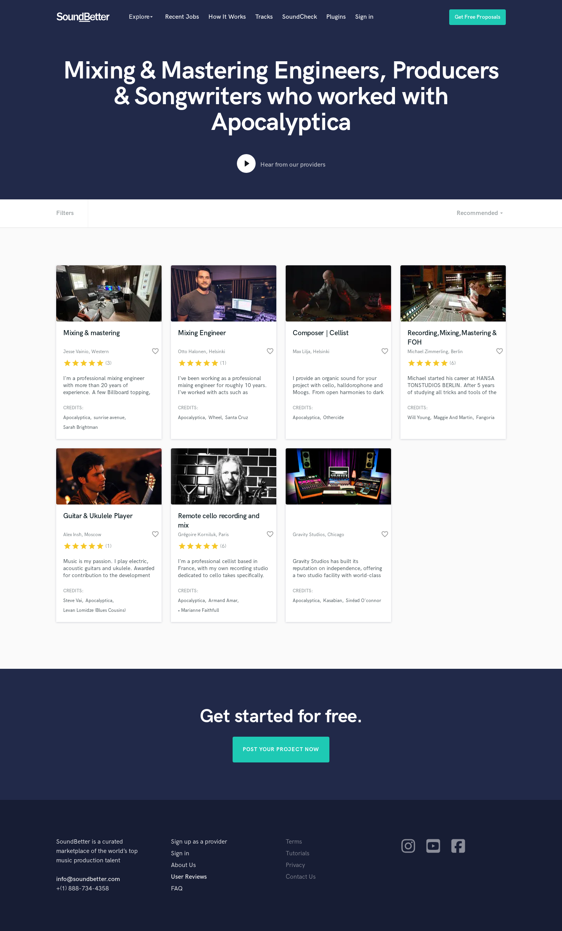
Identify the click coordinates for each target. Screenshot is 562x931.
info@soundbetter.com (88, 879)
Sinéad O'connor (363, 601)
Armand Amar (222, 601)
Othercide (333, 418)
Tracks (264, 17)
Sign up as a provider (199, 842)
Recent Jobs (182, 17)
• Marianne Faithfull (198, 610)
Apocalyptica (76, 418)
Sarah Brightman (80, 427)
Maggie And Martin (453, 418)
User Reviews (189, 877)
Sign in (364, 17)
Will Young (418, 418)
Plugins (336, 17)
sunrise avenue (109, 418)
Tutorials (297, 853)
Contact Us (301, 877)
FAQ (177, 888)
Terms (294, 842)
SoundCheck (299, 17)
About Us (183, 865)
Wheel (215, 418)
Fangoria (485, 418)
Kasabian (332, 601)
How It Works (227, 17)
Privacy (295, 865)
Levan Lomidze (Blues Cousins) (94, 610)
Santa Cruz (236, 418)
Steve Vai (72, 601)
